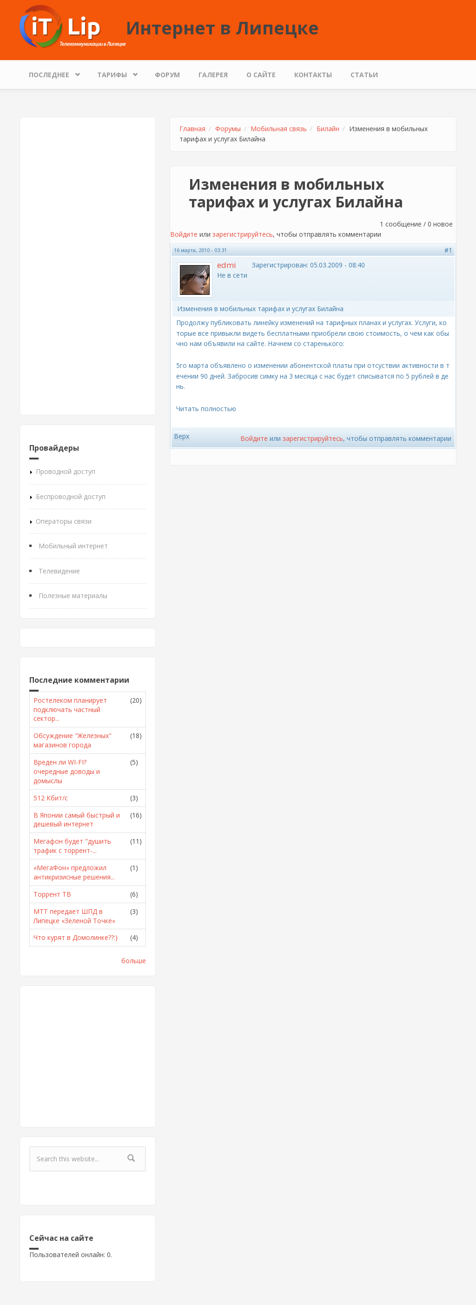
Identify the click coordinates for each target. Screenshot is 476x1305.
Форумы (228, 128)
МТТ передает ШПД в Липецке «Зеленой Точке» (74, 916)
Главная (192, 128)
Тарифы (114, 72)
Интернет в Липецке (222, 27)
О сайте (261, 74)
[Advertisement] (87, 266)
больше (133, 960)
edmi (226, 265)
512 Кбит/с (50, 797)
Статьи (364, 74)
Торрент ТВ (52, 894)
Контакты (313, 74)
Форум (167, 74)
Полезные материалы (73, 595)
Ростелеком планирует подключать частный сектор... (70, 709)
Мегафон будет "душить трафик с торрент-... (72, 846)
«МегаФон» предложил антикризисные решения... (74, 872)
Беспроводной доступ (71, 496)
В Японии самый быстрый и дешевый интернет (76, 820)
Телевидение (59, 570)
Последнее (51, 72)
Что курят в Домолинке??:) (75, 937)
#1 (448, 250)
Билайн (328, 128)
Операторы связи (64, 521)
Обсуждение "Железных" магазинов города (72, 740)
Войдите (184, 234)
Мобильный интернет (73, 545)
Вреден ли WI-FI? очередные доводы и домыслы (66, 771)
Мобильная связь (279, 128)
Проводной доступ (65, 471)
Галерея (213, 74)
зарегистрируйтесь (242, 234)
